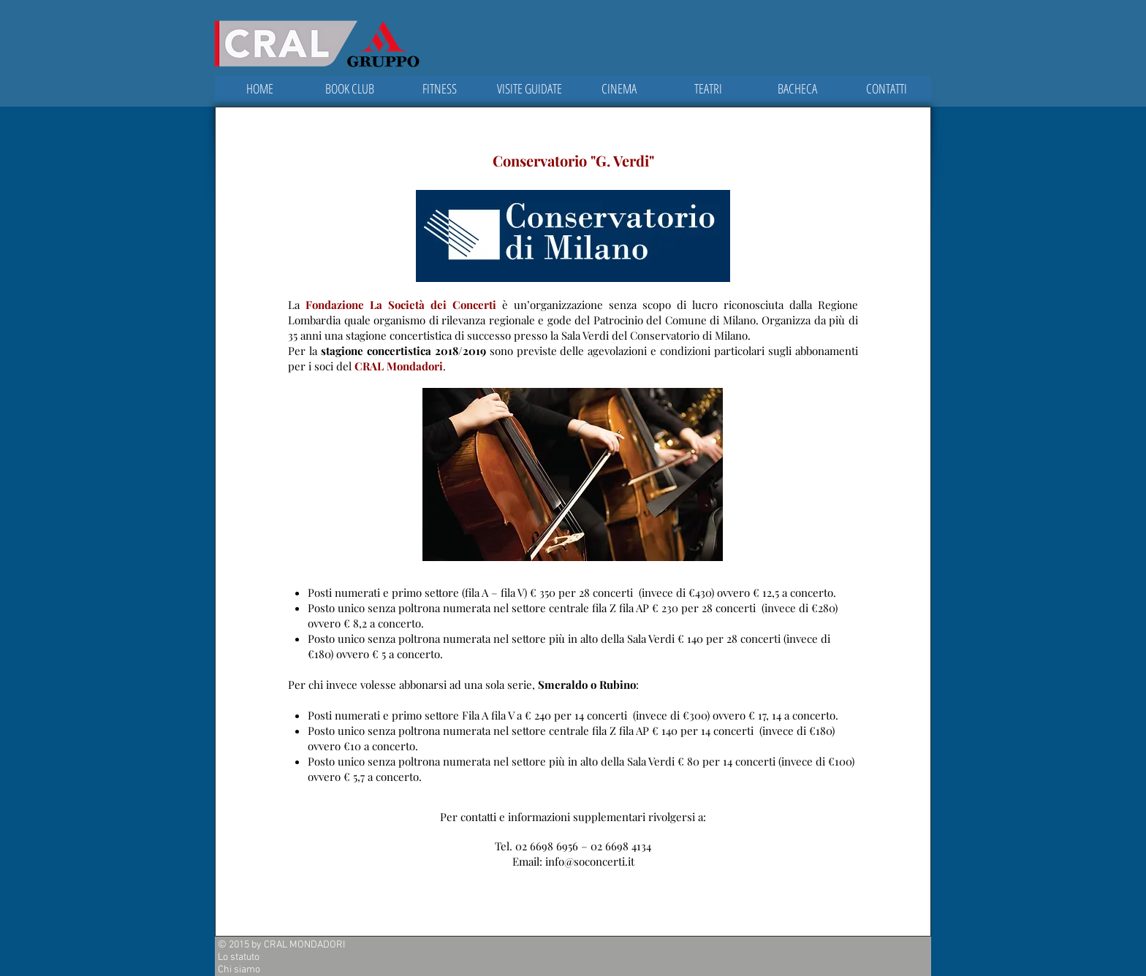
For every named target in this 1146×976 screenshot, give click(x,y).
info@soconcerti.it (589, 861)
